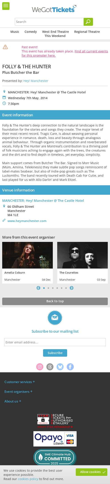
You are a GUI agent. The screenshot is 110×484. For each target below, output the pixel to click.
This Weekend (55, 36)
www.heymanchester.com (27, 221)
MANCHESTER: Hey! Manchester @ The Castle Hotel (43, 200)
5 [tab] (62, 288)
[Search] (88, 22)
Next (71, 288)
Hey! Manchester (35, 81)
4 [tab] (57, 288)
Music (14, 32)
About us (11, 401)
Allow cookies (90, 472)
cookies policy (28, 479)
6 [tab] (66, 288)
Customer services (18, 382)
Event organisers (16, 391)
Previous (38, 288)
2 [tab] (48, 288)
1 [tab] (44, 288)
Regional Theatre (87, 32)
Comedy (31, 32)
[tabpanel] (27, 262)
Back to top (55, 301)
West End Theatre (55, 32)
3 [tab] (53, 288)
